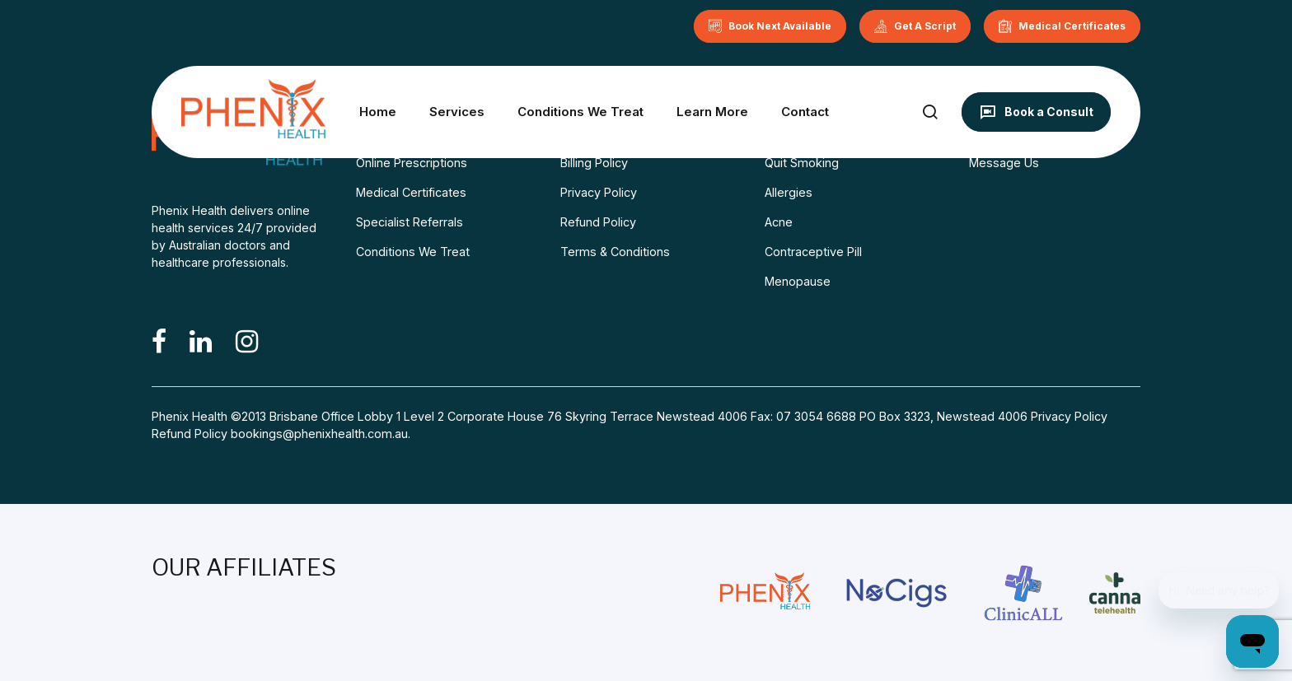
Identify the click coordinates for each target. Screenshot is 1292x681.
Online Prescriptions (411, 163)
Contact (805, 111)
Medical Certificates (411, 192)
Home (377, 111)
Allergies (788, 192)
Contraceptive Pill (813, 252)
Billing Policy (594, 163)
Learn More (712, 111)
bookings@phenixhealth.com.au (319, 434)
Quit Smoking (802, 163)
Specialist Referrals (409, 222)
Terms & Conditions (615, 252)
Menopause (798, 281)
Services (457, 111)
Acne (779, 222)
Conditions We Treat (580, 111)
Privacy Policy (598, 192)
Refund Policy (598, 222)
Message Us (1004, 163)
